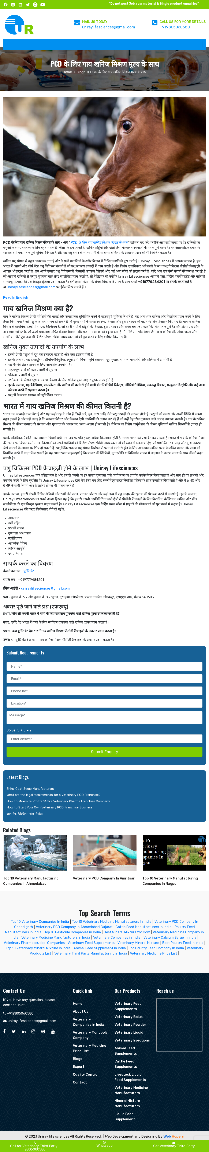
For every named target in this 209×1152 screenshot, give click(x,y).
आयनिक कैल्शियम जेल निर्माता (25, 814)
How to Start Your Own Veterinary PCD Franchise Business (50, 807)
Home (67, 72)
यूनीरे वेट (28, 571)
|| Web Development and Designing (129, 1136)
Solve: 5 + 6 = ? (19, 730)
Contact (80, 1082)
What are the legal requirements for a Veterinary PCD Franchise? (54, 795)
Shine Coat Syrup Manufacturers (30, 789)
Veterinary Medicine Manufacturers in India (55, 937)
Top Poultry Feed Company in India (156, 948)
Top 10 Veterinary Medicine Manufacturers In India (112, 922)
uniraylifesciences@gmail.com (108, 27)
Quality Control (85, 1074)
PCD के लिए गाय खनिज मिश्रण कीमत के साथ (99, 242)
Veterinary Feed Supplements (91, 943)
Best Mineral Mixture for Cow (127, 932)
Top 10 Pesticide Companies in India (72, 932)
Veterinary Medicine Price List (153, 953)
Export (78, 1067)
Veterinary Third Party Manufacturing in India (90, 953)
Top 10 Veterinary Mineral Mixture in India (38, 948)
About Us (80, 1011)
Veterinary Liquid (129, 1032)
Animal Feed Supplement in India (100, 948)
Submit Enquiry (104, 751)
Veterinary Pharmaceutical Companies (34, 943)
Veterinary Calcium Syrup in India (169, 937)
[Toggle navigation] (197, 44)
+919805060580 (175, 27)
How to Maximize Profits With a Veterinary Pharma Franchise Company (58, 801)
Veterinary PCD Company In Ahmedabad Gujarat (74, 927)
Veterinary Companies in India (117, 937)
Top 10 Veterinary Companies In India (40, 922)
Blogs (80, 72)
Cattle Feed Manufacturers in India (143, 927)
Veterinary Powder (130, 1025)
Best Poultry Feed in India (182, 943)
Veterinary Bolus (129, 1017)
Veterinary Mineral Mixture (138, 943)
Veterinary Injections (132, 1040)
